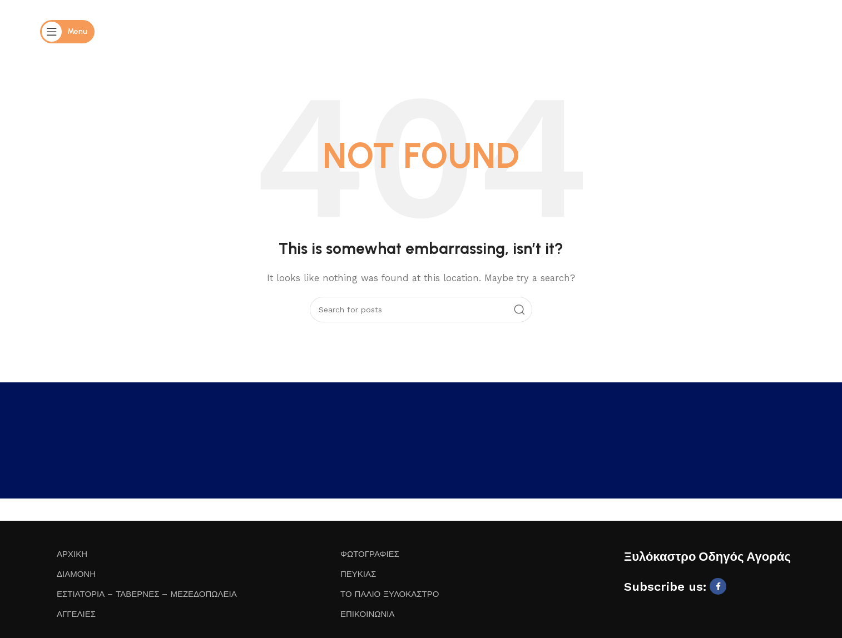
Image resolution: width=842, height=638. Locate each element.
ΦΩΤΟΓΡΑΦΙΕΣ (369, 554)
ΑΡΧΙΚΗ (72, 554)
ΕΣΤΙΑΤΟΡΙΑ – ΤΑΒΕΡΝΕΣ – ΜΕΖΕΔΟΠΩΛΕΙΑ (147, 594)
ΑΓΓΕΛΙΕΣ (76, 614)
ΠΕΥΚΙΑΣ (358, 574)
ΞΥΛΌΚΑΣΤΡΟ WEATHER (421, 443)
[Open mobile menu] (67, 32)
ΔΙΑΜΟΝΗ (76, 574)
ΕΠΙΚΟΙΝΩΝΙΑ (367, 614)
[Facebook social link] (718, 586)
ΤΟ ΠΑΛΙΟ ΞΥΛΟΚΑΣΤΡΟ (389, 594)
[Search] (421, 309)
